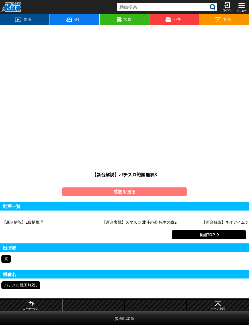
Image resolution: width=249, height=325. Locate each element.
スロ (124, 20)
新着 (23, 19)
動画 (223, 19)
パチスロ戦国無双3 (21, 285)
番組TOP (207, 235)
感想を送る (125, 191)
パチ (173, 19)
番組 (74, 19)
